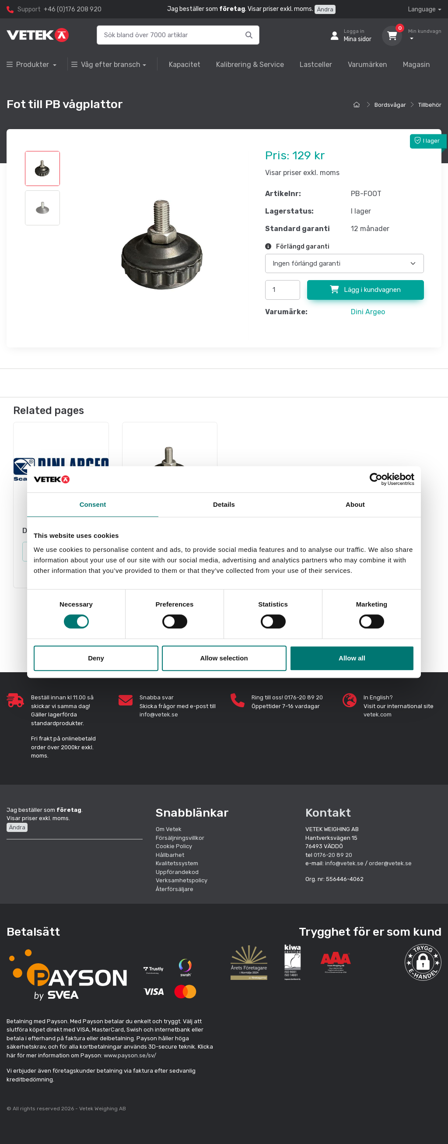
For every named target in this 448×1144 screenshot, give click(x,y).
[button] (423, 962)
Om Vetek (169, 829)
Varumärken (367, 64)
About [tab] (355, 504)
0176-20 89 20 (333, 855)
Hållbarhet (170, 855)
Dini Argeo (368, 312)
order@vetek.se (390, 863)
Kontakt (328, 813)
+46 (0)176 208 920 (73, 9)
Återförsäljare (174, 889)
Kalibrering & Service (250, 64)
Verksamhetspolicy (181, 880)
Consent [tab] (93, 504)
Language (422, 9)
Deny (96, 658)
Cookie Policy (174, 846)
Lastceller (316, 64)
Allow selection (224, 658)
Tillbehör (429, 105)
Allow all (352, 658)
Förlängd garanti (297, 246)
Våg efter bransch (105, 64)
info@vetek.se (159, 714)
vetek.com (378, 714)
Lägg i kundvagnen (365, 290)
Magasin (416, 64)
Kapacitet (184, 64)
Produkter (29, 64)
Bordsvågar (390, 105)
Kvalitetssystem (177, 863)
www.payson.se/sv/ (130, 1055)
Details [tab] (224, 504)
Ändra (325, 9)
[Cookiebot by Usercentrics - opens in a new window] (376, 479)
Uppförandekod (177, 872)
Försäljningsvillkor (180, 838)
